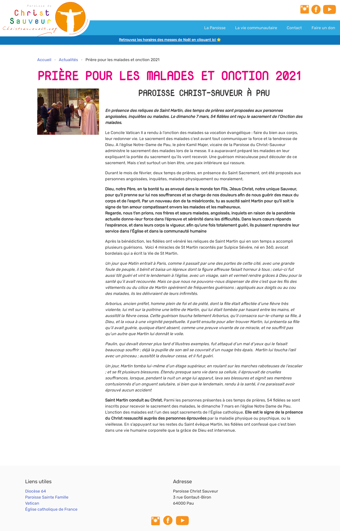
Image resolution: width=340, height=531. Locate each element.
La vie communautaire (256, 27)
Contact (294, 27)
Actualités (68, 59)
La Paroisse (215, 27)
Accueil (44, 59)
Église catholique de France (51, 509)
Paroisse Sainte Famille (46, 497)
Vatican (32, 503)
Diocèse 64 (35, 491)
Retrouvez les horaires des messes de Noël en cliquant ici (168, 40)
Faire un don (323, 27)
